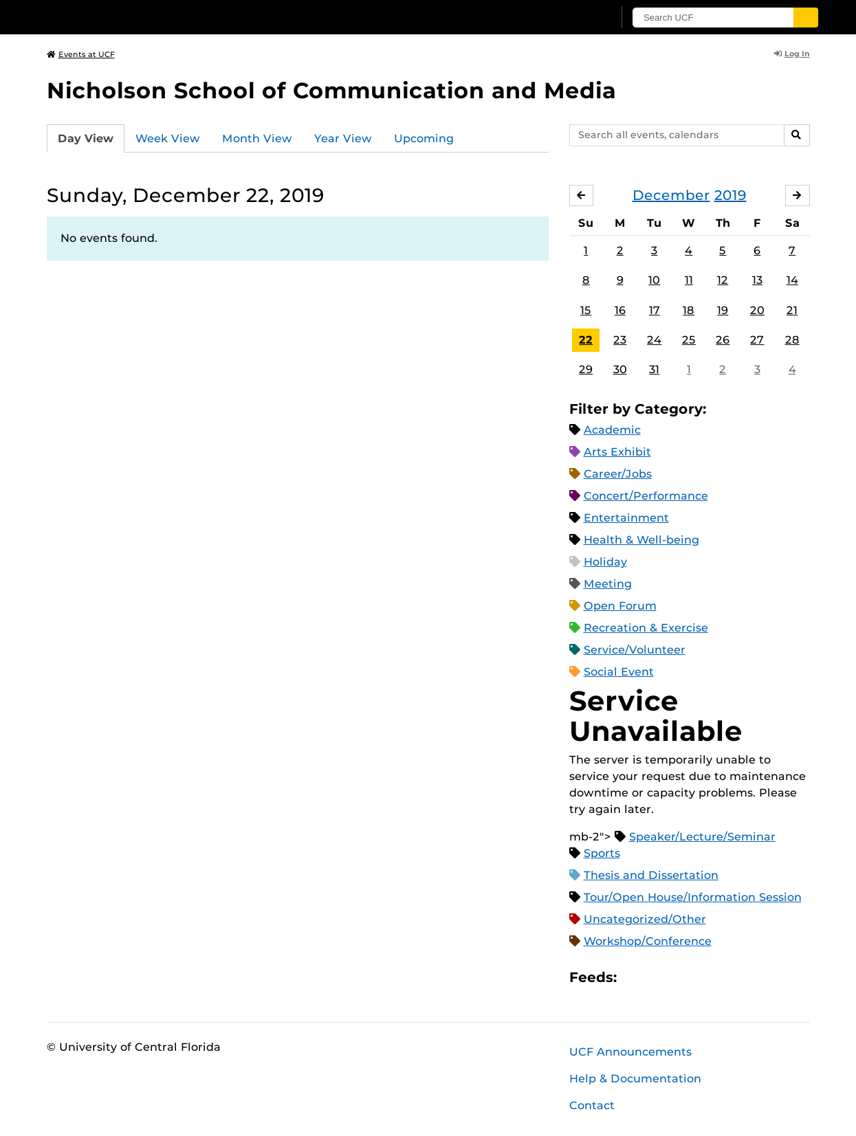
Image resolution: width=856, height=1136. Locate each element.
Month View (257, 138)
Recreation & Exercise (646, 627)
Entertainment (626, 517)
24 (654, 339)
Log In (792, 53)
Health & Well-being (641, 539)
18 (688, 310)
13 (757, 280)
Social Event (619, 671)
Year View (343, 138)
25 (689, 339)
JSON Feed (728, 977)
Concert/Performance (646, 495)
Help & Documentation (635, 1078)
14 (792, 280)
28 (792, 339)
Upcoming (424, 138)
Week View (167, 138)
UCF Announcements (630, 1051)
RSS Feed (681, 977)
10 (654, 280)
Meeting (608, 583)
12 (722, 280)
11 (689, 280)
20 (757, 310)
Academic (612, 429)
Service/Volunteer (634, 649)
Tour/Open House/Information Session (693, 897)
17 (654, 310)
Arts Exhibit (617, 451)
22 (586, 339)
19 (722, 310)
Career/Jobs (618, 473)
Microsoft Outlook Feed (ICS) (658, 977)
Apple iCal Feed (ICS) (634, 977)
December (671, 195)
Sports (602, 853)
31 (654, 369)
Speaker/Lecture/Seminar (702, 836)
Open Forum (620, 605)
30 (620, 369)
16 (620, 310)
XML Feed (704, 977)
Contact (592, 1105)
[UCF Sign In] (571, 18)
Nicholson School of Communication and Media (331, 90)
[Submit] (807, 17)
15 (585, 310)
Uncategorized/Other (645, 919)
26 (722, 339)
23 (619, 339)
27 (757, 339)
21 (792, 310)
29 (586, 369)
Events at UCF (81, 54)
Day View (85, 138)
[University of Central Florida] (147, 16)
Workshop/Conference (648, 941)
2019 (730, 195)
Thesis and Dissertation (651, 875)
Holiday (605, 561)
